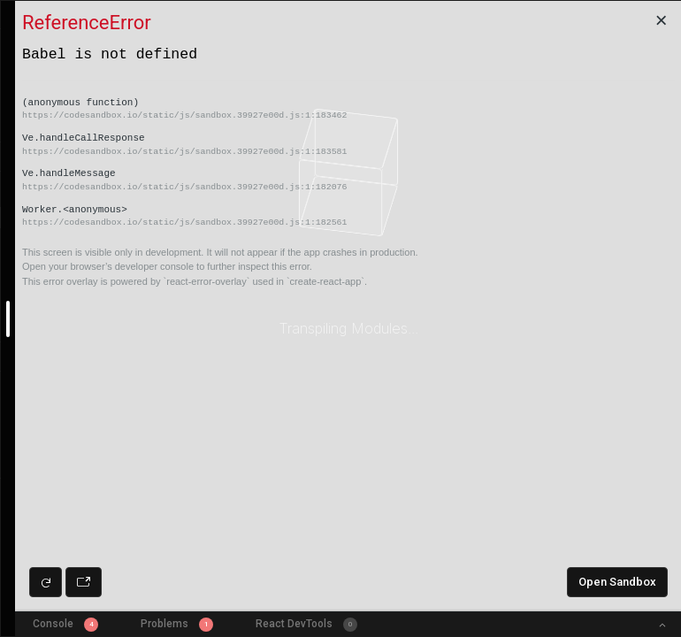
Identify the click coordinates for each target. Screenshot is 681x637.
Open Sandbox (617, 581)
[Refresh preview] (45, 582)
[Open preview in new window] (83, 582)
